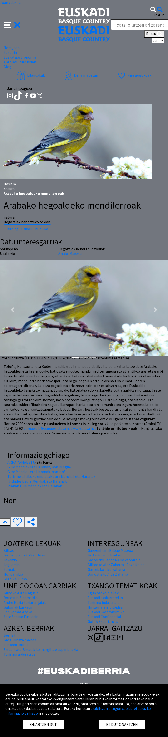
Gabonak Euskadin (18, 607)
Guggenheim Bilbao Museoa (110, 550)
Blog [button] (7, 66)
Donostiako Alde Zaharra (108, 574)
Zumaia (10, 569)
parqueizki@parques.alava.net (48, 428)
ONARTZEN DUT (43, 724)
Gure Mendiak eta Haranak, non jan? (36, 471)
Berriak (9, 635)
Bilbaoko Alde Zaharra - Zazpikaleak (117, 564)
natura (9, 188)
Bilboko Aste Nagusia (21, 593)
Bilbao (9, 550)
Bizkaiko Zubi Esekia (104, 555)
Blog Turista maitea (20, 640)
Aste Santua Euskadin (21, 616)
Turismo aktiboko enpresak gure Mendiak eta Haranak (51, 476)
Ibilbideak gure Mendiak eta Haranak (37, 481)
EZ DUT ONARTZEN (122, 724)
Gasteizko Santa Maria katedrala (114, 559)
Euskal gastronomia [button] (20, 57)
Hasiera (10, 183)
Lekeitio (10, 559)
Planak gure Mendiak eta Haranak (34, 485)
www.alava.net (84, 428)
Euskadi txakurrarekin (105, 597)
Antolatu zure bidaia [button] (20, 61)
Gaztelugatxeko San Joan (24, 555)
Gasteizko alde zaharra (106, 569)
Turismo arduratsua (19, 654)
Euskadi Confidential (104, 616)
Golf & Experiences (103, 621)
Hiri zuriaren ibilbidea (105, 607)
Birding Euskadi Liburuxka (27, 228)
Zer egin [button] (10, 52)
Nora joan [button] (12, 47)
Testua (158, 14)
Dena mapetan (81, 75)
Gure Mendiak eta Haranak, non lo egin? (39, 466)
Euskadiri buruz (16, 644)
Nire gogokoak (134, 75)
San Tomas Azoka (18, 612)
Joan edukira (10, 2)
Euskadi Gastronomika (106, 612)
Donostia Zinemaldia (21, 597)
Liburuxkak (31, 75)
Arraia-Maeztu (70, 253)
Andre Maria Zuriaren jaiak (25, 602)
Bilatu (154, 34)
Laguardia (12, 564)
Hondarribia (13, 574)
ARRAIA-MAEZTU (21, 462)
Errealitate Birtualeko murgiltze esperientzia (41, 649)
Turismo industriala (103, 602)
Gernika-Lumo (15, 578)
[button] (12, 24)
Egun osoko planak (103, 593)
